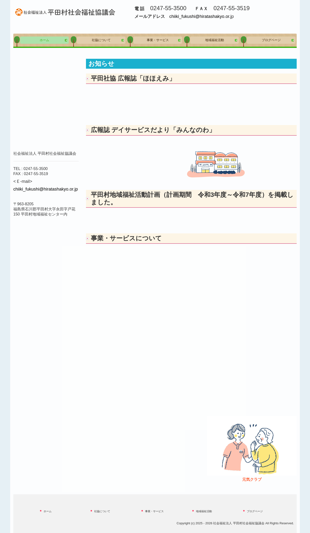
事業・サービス (158, 40)
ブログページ (271, 40)
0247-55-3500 (35, 169)
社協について (101, 40)
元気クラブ (252, 479)
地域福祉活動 (214, 40)
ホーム (44, 40)
